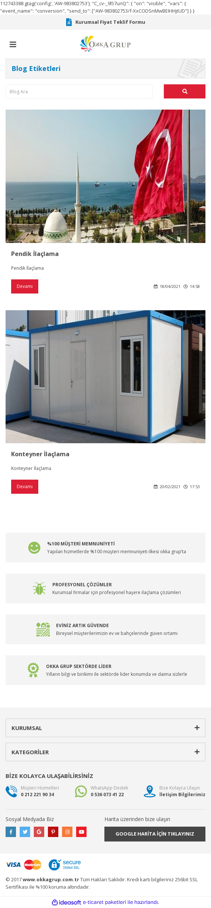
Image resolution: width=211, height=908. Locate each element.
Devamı (25, 286)
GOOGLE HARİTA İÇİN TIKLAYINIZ (155, 833)
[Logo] (105, 43)
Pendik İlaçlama (35, 254)
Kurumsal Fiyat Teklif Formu (105, 22)
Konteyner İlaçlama (40, 454)
